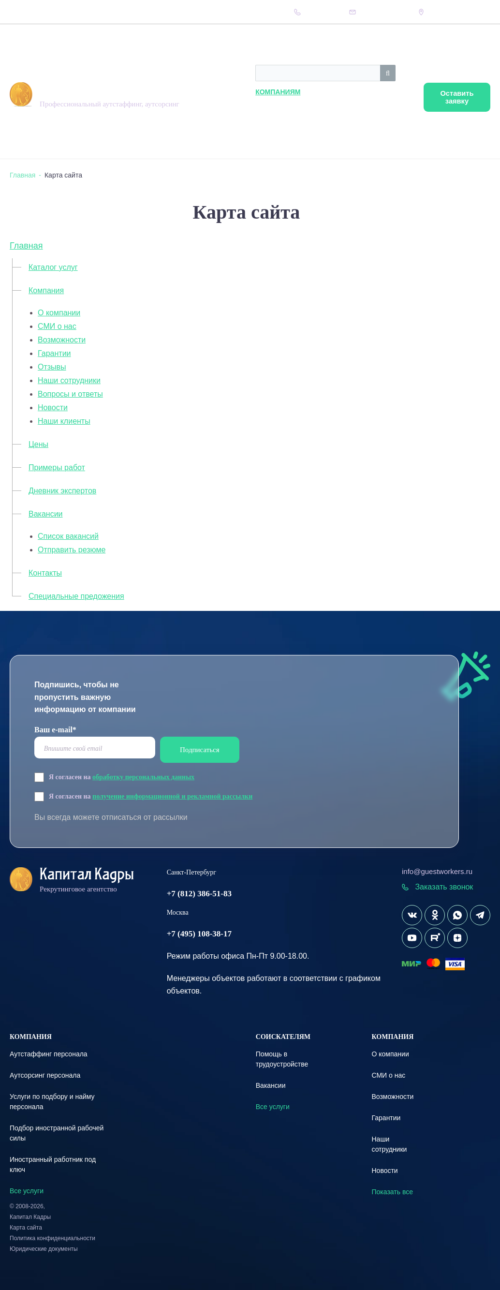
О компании (59, 313)
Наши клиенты (64, 421)
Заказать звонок (437, 887)
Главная (26, 246)
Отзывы (52, 367)
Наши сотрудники (69, 380)
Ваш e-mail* (55, 730)
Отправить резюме (71, 550)
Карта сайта (26, 1227)
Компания (22, 12)
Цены (49, 12)
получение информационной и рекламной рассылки (172, 796)
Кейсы (169, 12)
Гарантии (54, 353)
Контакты (197, 12)
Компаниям (220, 92)
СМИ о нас (57, 326)
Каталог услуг (53, 267)
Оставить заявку (453, 97)
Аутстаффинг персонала (49, 1054)
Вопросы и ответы (70, 394)
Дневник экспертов (130, 12)
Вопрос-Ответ (80, 12)
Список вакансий (68, 536)
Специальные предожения (76, 596)
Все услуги (27, 1191)
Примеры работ (57, 467)
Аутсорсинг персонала (45, 1075)
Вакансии (46, 514)
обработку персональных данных (143, 777)
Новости (53, 407)
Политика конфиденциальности (52, 1238)
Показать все (391, 1192)
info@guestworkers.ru (437, 871)
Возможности (62, 340)
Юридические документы (44, 1249)
